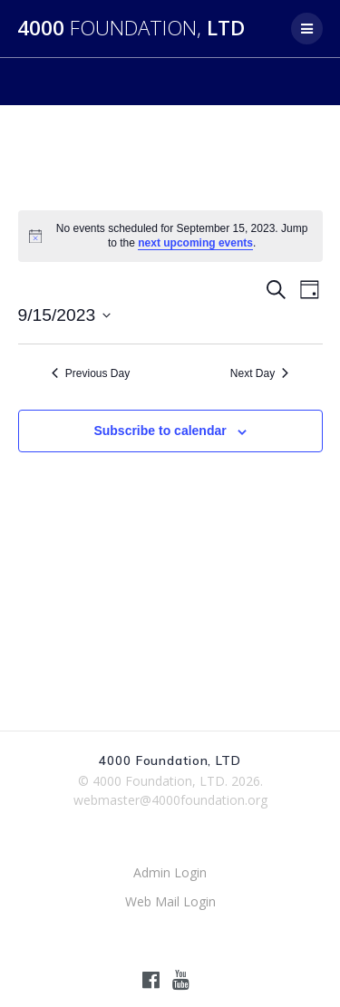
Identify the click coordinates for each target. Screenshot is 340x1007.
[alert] (170, 236)
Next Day (259, 373)
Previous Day (91, 373)
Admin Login (170, 872)
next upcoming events (195, 243)
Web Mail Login (170, 901)
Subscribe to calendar (159, 430)
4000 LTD (131, 28)
